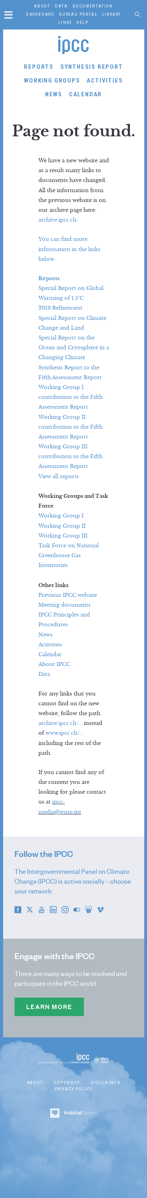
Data (61, 6)
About (42, 6)
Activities (105, 80)
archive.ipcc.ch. (58, 220)
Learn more (49, 1007)
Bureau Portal (78, 14)
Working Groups (52, 80)
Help (82, 22)
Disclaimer (105, 1082)
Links (65, 22)
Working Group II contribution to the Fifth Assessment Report (70, 427)
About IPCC (54, 664)
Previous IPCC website (67, 595)
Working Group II (61, 526)
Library (112, 14)
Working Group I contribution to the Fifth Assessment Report (70, 397)
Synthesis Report (91, 66)
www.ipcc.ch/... (64, 733)
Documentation (93, 6)
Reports (39, 66)
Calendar (85, 94)
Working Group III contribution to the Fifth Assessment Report (70, 457)
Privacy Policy (73, 1089)
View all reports (58, 476)
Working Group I (60, 516)
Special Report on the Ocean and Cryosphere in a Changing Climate (73, 348)
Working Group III (62, 536)
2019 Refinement (60, 308)
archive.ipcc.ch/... (60, 723)
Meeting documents (64, 605)
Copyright (67, 1082)
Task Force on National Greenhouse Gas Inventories (68, 556)
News (53, 94)
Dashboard (40, 14)
